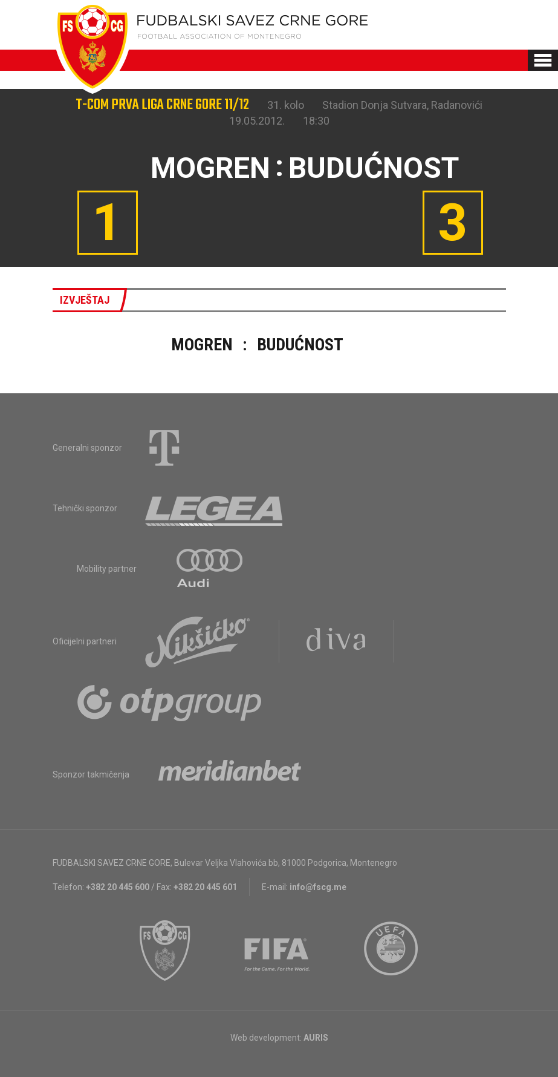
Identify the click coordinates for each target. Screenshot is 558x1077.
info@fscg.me (318, 887)
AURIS (315, 1038)
